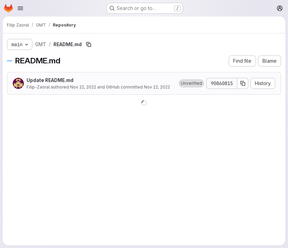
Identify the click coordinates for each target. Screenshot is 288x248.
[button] (191, 83)
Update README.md (50, 80)
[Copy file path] (88, 44)
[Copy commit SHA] (242, 83)
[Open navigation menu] (20, 8)
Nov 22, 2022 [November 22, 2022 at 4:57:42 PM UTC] (83, 87)
